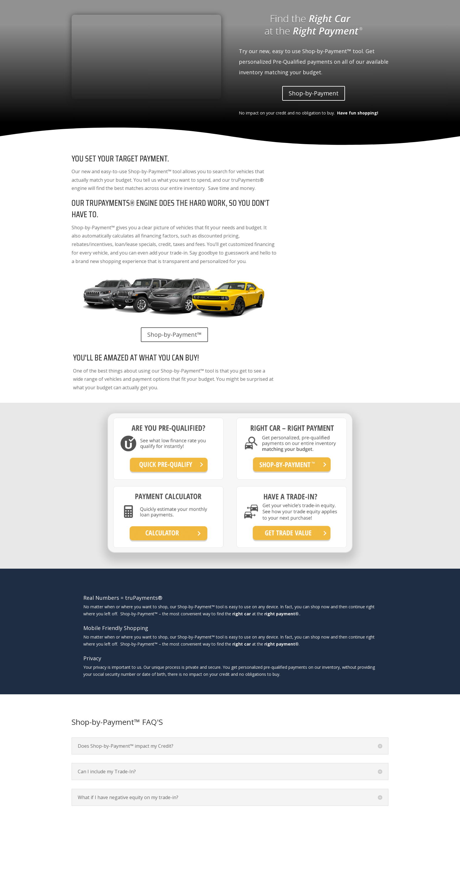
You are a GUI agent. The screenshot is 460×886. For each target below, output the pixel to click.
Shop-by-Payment (314, 93)
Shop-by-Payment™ (174, 334)
